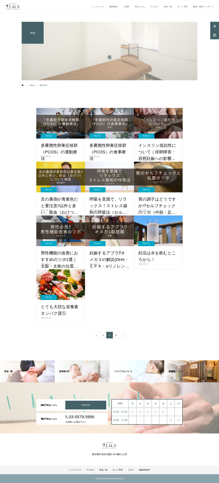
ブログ (131, 470)
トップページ (98, 6)
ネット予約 (182, 6)
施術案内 (113, 6)
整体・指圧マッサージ (203, 6)
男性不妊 (48, 136)
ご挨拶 (126, 6)
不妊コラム (140, 6)
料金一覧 (168, 6)
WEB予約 (85, 405)
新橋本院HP (144, 470)
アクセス (154, 6)
